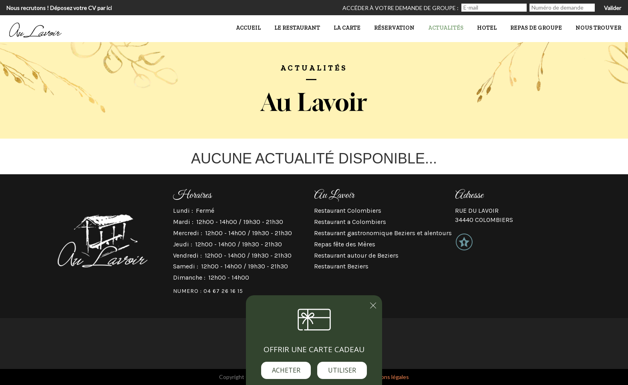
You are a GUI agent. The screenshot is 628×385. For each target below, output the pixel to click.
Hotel (487, 27)
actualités (445, 27)
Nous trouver (598, 27)
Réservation (394, 27)
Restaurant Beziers (341, 266)
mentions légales (387, 376)
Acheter (286, 370)
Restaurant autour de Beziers (356, 255)
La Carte (347, 27)
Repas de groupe (536, 27)
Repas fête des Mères (344, 244)
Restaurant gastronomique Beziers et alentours (383, 233)
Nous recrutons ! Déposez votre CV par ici (59, 7)
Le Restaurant (297, 27)
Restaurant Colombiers (347, 210)
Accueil (248, 27)
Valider (612, 7)
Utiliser (342, 370)
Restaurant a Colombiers (350, 222)
